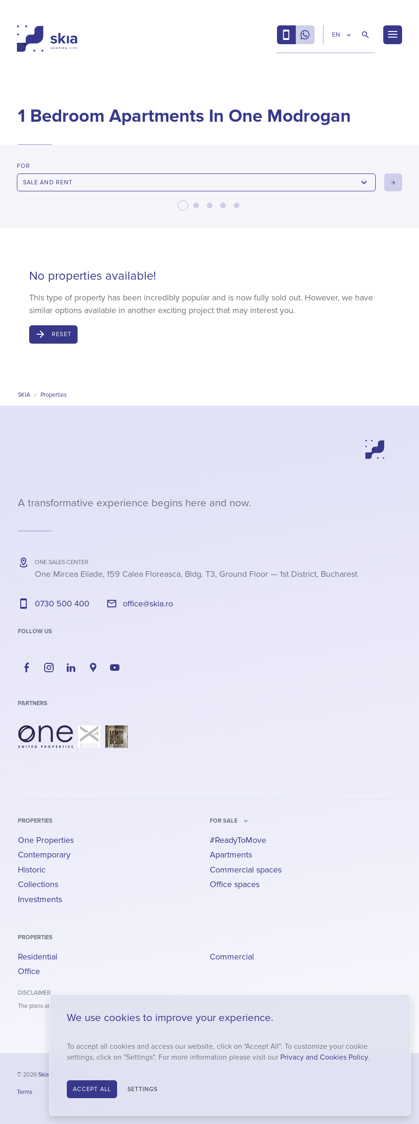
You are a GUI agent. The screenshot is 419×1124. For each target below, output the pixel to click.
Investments (40, 899)
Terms (24, 1092)
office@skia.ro (148, 603)
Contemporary (44, 854)
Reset (61, 334)
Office (29, 971)
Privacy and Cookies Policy (324, 1057)
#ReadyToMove (238, 840)
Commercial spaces (246, 870)
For (23, 166)
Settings (142, 1089)
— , (196, 574)
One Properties (46, 840)
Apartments (231, 854)
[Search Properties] (365, 34)
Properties (35, 821)
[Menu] (392, 34)
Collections (38, 884)
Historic (32, 870)
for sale (223, 821)
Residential (37, 956)
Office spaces (235, 884)
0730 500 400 (62, 603)
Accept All (92, 1089)
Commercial (232, 956)
